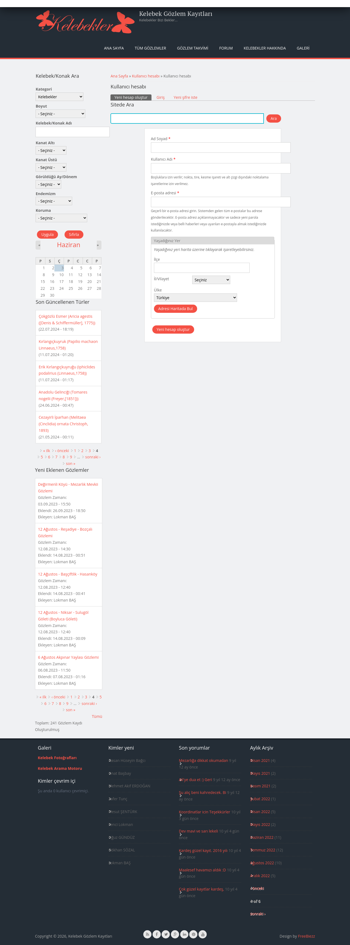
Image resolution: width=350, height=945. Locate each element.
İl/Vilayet (161, 278)
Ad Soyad (161, 138)
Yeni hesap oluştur (132, 97)
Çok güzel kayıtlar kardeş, (201, 889)
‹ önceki (62, 450)
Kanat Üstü (46, 159)
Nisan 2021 (260, 760)
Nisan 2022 (260, 811)
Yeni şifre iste (185, 97)
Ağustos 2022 (262, 862)
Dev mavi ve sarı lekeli (198, 831)
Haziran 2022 (261, 837)
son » (70, 463)
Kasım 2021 (260, 785)
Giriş (161, 97)
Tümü (97, 716)
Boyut (41, 106)
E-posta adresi (165, 192)
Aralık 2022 (260, 875)
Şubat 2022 (260, 798)
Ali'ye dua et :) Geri (195, 779)
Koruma (43, 210)
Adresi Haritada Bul (175, 308)
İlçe (157, 259)
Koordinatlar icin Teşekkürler (204, 811)
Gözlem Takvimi (192, 48)
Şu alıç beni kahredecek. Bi (202, 792)
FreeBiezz (306, 936)
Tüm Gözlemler (150, 48)
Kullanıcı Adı (163, 159)
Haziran (68, 244)
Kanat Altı (45, 142)
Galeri (303, 48)
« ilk (46, 450)
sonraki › (93, 457)
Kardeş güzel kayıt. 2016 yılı (203, 850)
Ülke (158, 290)
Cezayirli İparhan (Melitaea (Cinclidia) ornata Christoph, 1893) (63, 424)
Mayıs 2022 (260, 824)
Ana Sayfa (114, 48)
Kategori (44, 89)
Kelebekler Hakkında (265, 48)
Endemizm (46, 193)
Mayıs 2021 (260, 773)
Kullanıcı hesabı (146, 76)
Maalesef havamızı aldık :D (202, 869)
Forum (226, 48)
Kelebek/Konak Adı (54, 123)
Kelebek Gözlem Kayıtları (175, 13)
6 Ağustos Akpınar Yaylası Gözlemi (68, 657)
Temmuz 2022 (262, 849)
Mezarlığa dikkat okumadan (203, 760)
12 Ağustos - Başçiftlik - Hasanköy (67, 574)
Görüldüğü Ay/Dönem (56, 176)
